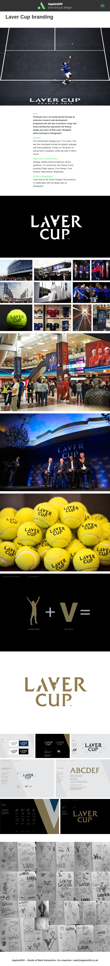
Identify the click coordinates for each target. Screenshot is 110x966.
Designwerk (47, 176)
